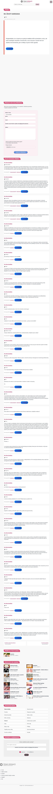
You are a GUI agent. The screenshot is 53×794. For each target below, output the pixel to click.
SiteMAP (3, 777)
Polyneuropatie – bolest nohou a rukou (40, 670)
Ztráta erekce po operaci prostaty (41, 696)
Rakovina (29, 717)
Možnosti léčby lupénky (38, 683)
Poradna (6, 712)
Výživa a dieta (29, 715)
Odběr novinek (4, 771)
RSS (2, 779)
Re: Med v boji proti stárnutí (10, 642)
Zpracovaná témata (31, 729)
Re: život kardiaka (8, 162)
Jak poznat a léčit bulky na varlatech (16, 696)
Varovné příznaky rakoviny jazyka (18, 687)
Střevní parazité (14, 669)
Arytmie (12, 654)
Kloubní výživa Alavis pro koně (40, 679)
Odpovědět (9, 48)
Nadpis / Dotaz (8, 112)
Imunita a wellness (8, 732)
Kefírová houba (13, 665)
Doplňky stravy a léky (8, 729)
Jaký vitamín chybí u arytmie (17, 674)
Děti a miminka (7, 717)
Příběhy (28, 726)
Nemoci (6, 720)
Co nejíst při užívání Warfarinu (40, 687)
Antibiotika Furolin (14, 691)
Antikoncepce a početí (31, 720)
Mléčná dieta (13, 679)
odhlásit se (31, 752)
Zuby (5, 723)
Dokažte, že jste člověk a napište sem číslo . (16, 123)
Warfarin (35, 665)
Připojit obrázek (9, 145)
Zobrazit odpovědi (13, 172)
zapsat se (23, 752)
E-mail (6, 119)
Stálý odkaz (18, 172)
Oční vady (29, 723)
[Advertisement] (26, 27)
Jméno (6, 116)
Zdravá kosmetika (7, 715)
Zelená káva (36, 674)
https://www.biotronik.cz (13, 487)
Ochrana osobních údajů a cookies (8, 775)
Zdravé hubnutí (30, 709)
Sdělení (6, 127)
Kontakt (28, 732)
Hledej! (37, 4)
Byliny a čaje (6, 726)
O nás (2, 770)
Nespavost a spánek (31, 712)
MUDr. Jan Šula (13, 683)
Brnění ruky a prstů (37, 691)
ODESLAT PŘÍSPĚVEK (21, 152)
